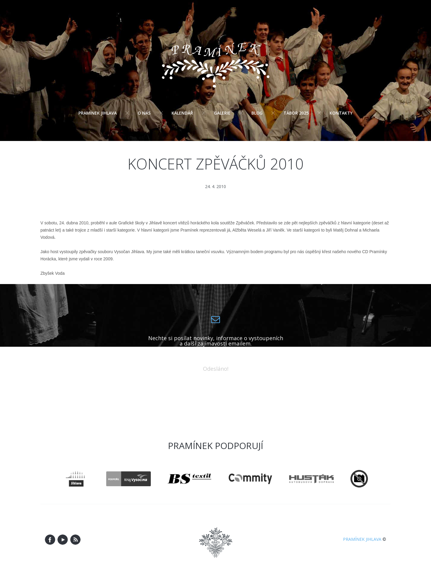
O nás (144, 113)
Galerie (222, 113)
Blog (256, 113)
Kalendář (182, 113)
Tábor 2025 (296, 113)
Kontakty (341, 113)
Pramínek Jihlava (97, 113)
